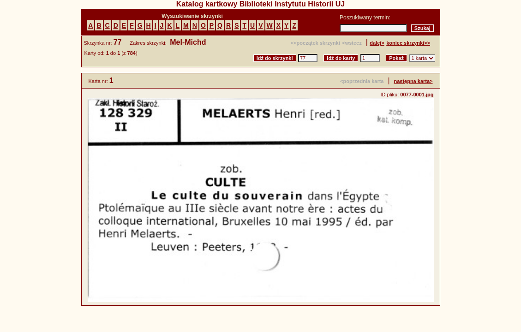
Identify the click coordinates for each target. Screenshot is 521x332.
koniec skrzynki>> (408, 43)
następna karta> (413, 81)
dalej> (377, 43)
